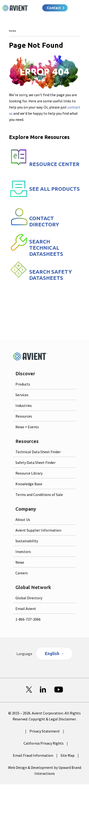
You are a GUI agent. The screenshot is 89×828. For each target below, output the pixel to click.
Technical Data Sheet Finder (38, 451)
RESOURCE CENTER (54, 164)
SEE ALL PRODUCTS (54, 189)
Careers (21, 573)
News (19, 562)
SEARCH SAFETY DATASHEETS (50, 275)
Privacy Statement (44, 731)
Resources (23, 416)
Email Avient (25, 608)
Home (12, 30)
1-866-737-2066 (28, 619)
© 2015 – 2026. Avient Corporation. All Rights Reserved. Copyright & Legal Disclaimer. (44, 716)
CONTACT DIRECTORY (44, 221)
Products (22, 384)
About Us (22, 519)
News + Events (27, 426)
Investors (23, 551)
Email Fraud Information (33, 755)
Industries (23, 405)
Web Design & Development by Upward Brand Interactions (44, 770)
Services (21, 394)
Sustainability (26, 540)
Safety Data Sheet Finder (35, 462)
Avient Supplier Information (38, 530)
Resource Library (28, 473)
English (52, 653)
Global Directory (28, 597)
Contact (54, 8)
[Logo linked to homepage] (15, 8)
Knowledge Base (28, 483)
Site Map (68, 755)
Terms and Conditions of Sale (39, 494)
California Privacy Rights (43, 743)
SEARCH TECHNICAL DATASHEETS (46, 247)
